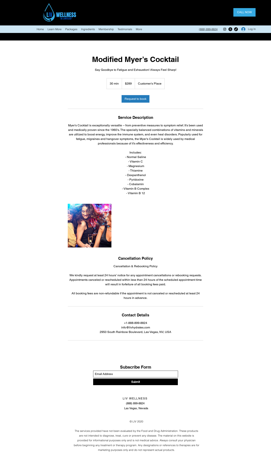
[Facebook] (230, 29)
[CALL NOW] (244, 12)
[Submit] (135, 382)
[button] (54, 29)
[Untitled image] (89, 225)
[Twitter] (236, 29)
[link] (135, 99)
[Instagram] (225, 29)
